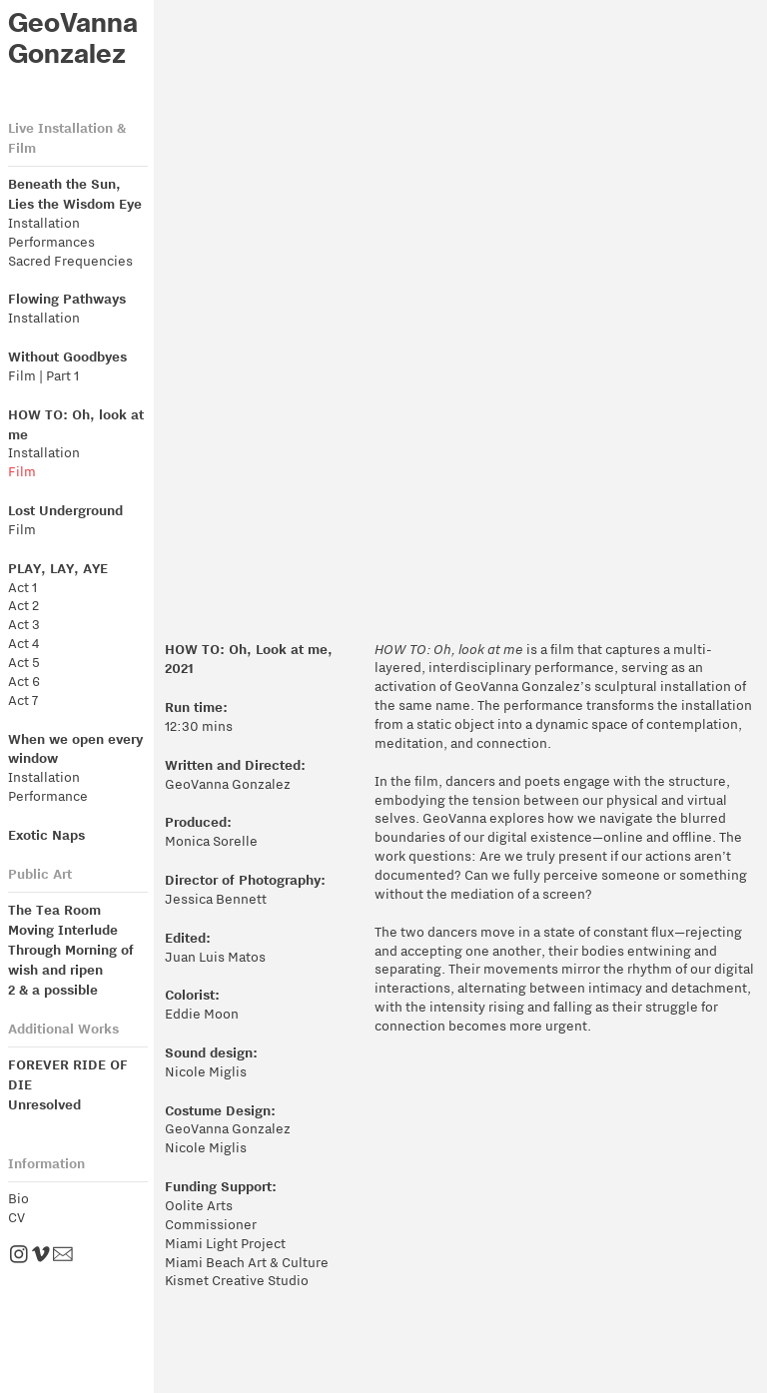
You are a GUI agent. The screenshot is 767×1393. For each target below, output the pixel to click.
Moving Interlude (63, 929)
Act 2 (23, 605)
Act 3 (24, 624)
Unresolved (44, 1103)
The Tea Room (56, 909)
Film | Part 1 (43, 375)
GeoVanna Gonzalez (73, 38)
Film (23, 471)
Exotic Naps (46, 834)
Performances (51, 242)
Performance (48, 796)
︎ (41, 1255)
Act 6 (24, 681)
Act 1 (22, 587)
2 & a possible (55, 989)
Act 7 (23, 700)
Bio (18, 1198)
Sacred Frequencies (70, 261)
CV (16, 1217)
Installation (44, 223)
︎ (19, 1255)
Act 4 (23, 643)
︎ (66, 1255)
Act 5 (24, 662)
